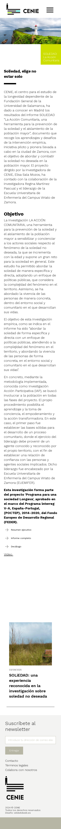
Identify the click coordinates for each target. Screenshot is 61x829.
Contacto (11, 760)
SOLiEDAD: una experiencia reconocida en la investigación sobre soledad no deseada (28, 686)
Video (8, 554)
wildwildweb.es (22, 812)
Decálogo (16, 546)
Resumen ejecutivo (21, 529)
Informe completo (21, 538)
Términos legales (16, 765)
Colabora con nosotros (21, 770)
